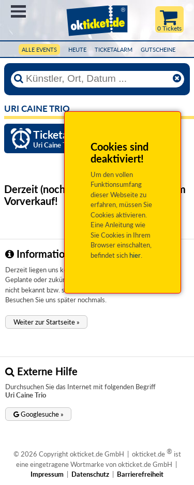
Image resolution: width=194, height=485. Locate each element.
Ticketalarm (113, 49)
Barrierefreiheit (140, 474)
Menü (18, 11)
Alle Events (39, 49)
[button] (46, 322)
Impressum (47, 474)
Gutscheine (158, 49)
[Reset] (177, 78)
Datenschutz (90, 474)
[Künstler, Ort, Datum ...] (97, 78)
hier (135, 255)
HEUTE (77, 49)
